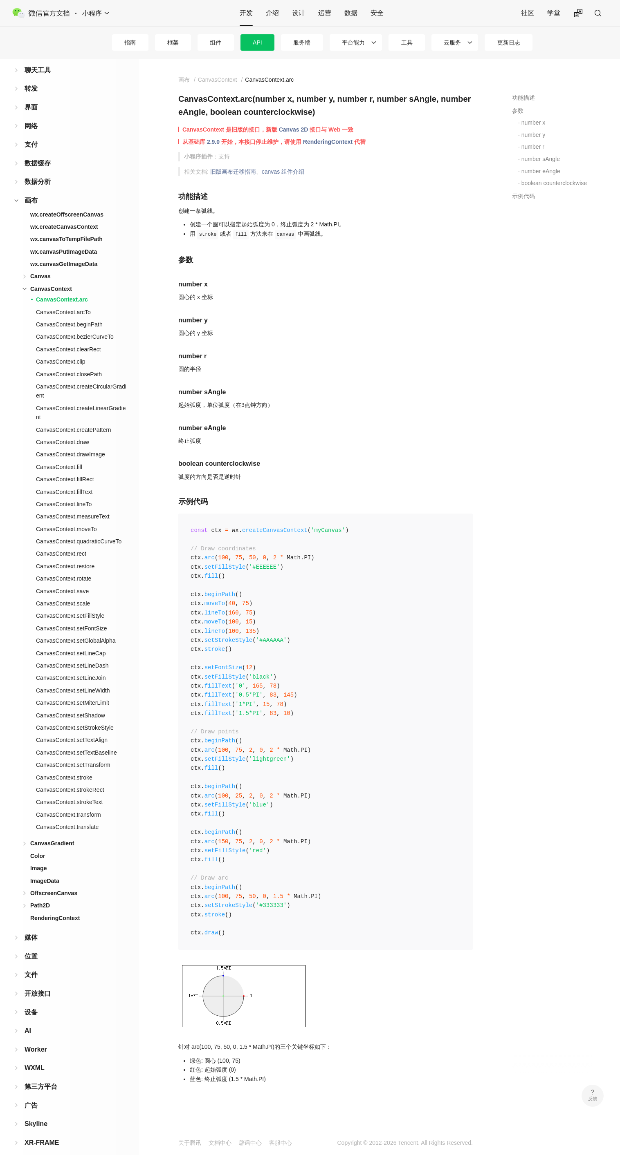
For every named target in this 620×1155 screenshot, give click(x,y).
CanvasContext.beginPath (69, 311)
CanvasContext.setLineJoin (71, 664)
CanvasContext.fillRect (65, 466)
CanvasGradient (52, 830)
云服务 (452, 42)
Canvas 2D (293, 129)
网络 (31, 112)
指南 (130, 42)
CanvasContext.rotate (63, 565)
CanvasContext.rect (61, 540)
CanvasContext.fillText (64, 479)
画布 (31, 187)
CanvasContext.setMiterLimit (72, 689)
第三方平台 (41, 1073)
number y (533, 135)
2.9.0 (213, 142)
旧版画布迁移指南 (233, 171)
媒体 (31, 924)
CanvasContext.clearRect (68, 336)
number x (533, 122)
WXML (35, 1054)
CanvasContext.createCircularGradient (81, 378)
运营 (324, 12)
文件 (31, 961)
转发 (31, 75)
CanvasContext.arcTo (63, 299)
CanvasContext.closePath (69, 361)
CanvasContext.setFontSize (71, 615)
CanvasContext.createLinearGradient (81, 399)
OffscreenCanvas (53, 880)
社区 (527, 12)
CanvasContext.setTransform (73, 751)
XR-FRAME (42, 1129)
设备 (31, 999)
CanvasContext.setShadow (70, 702)
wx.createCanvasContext (64, 213)
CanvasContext (51, 276)
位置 (31, 943)
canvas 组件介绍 (283, 171)
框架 (173, 42)
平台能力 (353, 42)
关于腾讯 (189, 1142)
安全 (377, 12)
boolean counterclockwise (554, 183)
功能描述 (523, 97)
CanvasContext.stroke (64, 764)
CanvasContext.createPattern (73, 416)
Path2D (40, 892)
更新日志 (508, 42)
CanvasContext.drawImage (70, 441)
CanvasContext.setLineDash (72, 652)
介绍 (272, 12)
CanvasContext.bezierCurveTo (75, 323)
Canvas (40, 263)
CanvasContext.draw (62, 429)
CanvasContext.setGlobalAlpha (76, 627)
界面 (31, 94)
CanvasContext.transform (68, 801)
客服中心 (280, 1142)
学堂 (553, 12)
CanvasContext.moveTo (66, 516)
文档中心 (220, 1142)
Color (37, 843)
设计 (298, 12)
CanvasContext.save (62, 578)
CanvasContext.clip (60, 348)
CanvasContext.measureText (73, 503)
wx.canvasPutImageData (63, 238)
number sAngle (540, 159)
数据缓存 (38, 150)
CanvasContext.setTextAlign (72, 727)
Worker (36, 1036)
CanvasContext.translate (67, 814)
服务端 (301, 42)
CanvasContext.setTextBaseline (76, 739)
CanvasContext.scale (63, 590)
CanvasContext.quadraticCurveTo (78, 528)
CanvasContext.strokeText (69, 789)
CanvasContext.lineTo (64, 491)
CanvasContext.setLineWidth (73, 677)
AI (28, 1017)
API (257, 42)
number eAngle (540, 171)
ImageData (44, 868)
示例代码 (523, 196)
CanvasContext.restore (65, 553)
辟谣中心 (250, 1142)
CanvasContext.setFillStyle (70, 602)
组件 (215, 42)
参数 (517, 110)
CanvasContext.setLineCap (71, 640)
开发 (246, 12)
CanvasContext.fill (59, 454)
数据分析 (38, 168)
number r (532, 146)
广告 (31, 1092)
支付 (31, 131)
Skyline (36, 1110)
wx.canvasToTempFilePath (66, 226)
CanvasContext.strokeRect (70, 776)
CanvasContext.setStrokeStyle (75, 714)
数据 (350, 12)
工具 (407, 42)
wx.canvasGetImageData (63, 251)
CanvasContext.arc (62, 286)
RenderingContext (55, 905)
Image (38, 855)
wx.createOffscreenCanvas (66, 201)
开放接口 (38, 980)
